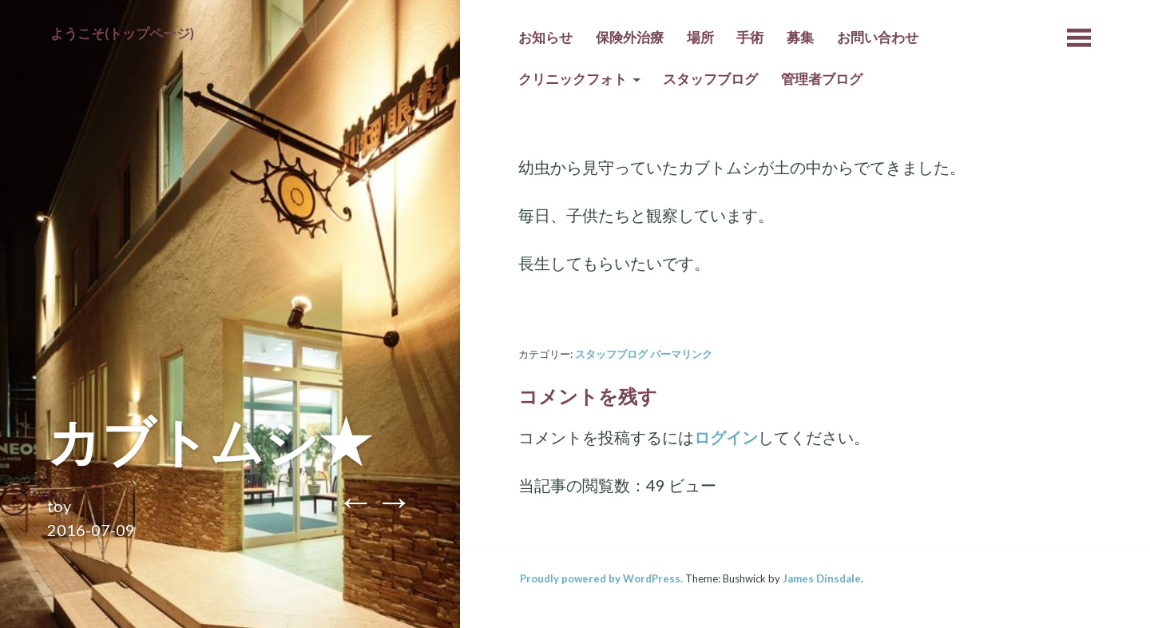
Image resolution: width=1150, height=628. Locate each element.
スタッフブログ (710, 79)
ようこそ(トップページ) (122, 34)
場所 (700, 38)
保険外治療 (630, 38)
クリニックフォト (572, 79)
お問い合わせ (877, 38)
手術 (749, 38)
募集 (800, 38)
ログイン (726, 437)
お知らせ (545, 38)
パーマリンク (681, 354)
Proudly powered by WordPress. (601, 578)
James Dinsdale (822, 578)
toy (59, 505)
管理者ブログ (821, 79)
